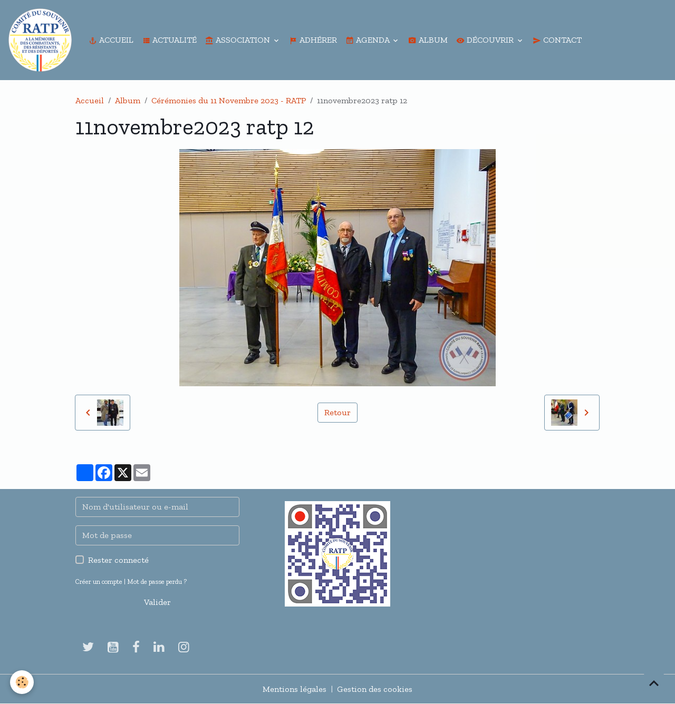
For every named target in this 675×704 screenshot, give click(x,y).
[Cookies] (22, 682)
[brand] (42, 40)
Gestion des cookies (374, 689)
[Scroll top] (654, 683)
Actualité (169, 40)
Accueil (111, 40)
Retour (337, 412)
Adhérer (313, 40)
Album (428, 40)
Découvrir (486, 40)
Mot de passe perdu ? (157, 581)
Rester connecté (118, 560)
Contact (557, 40)
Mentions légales (294, 689)
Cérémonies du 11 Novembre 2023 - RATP (228, 100)
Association (238, 40)
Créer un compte (98, 581)
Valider (157, 602)
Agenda (368, 40)
